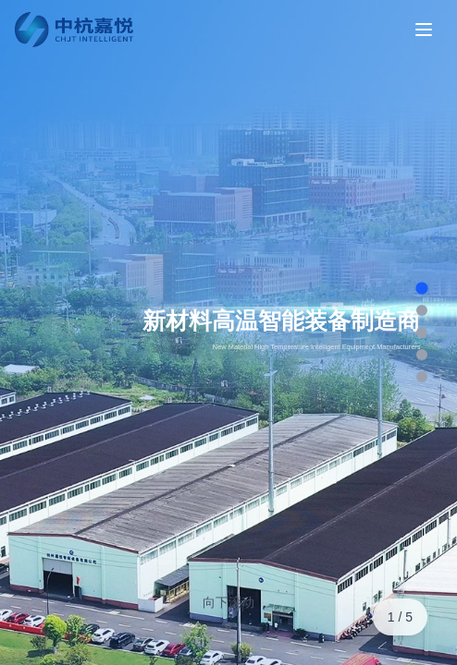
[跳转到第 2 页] (421, 310)
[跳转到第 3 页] (421, 332)
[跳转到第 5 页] (421, 376)
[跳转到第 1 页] (421, 288)
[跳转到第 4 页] (421, 354)
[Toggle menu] (423, 29)
